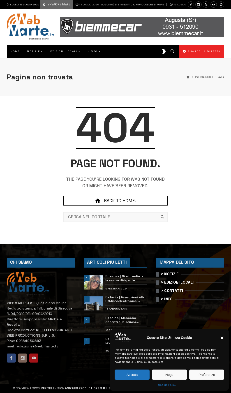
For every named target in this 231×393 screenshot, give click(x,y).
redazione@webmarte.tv (37, 346)
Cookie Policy (167, 385)
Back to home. (115, 200)
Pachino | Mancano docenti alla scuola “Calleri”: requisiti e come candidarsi (125, 320)
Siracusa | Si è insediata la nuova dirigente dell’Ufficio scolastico (124, 278)
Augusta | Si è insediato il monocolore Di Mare (111, 4)
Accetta (132, 375)
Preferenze (207, 375)
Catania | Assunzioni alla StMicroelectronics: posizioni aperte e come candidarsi (125, 299)
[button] (222, 338)
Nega (169, 375)
